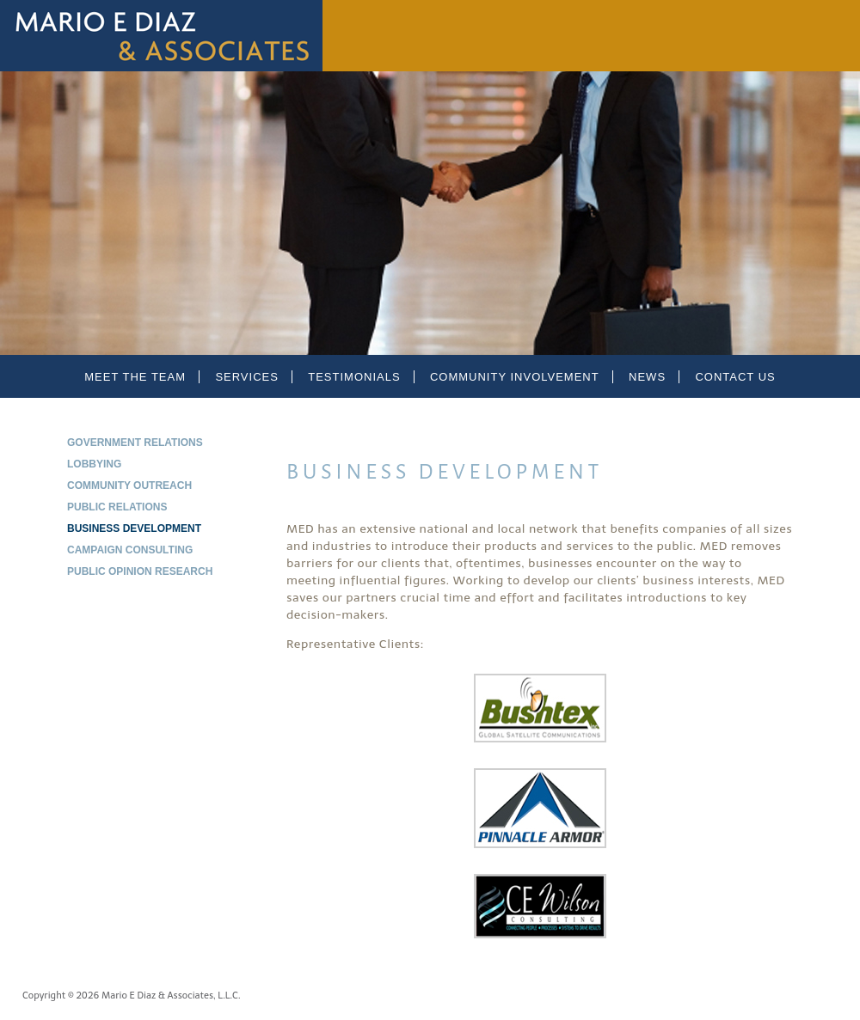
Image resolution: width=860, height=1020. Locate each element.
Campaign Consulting (130, 550)
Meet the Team (135, 376)
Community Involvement (514, 376)
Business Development (134, 528)
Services (247, 376)
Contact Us (735, 376)
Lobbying (94, 464)
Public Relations (117, 507)
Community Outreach (129, 485)
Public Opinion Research (139, 571)
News (647, 376)
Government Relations (135, 443)
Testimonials (354, 376)
